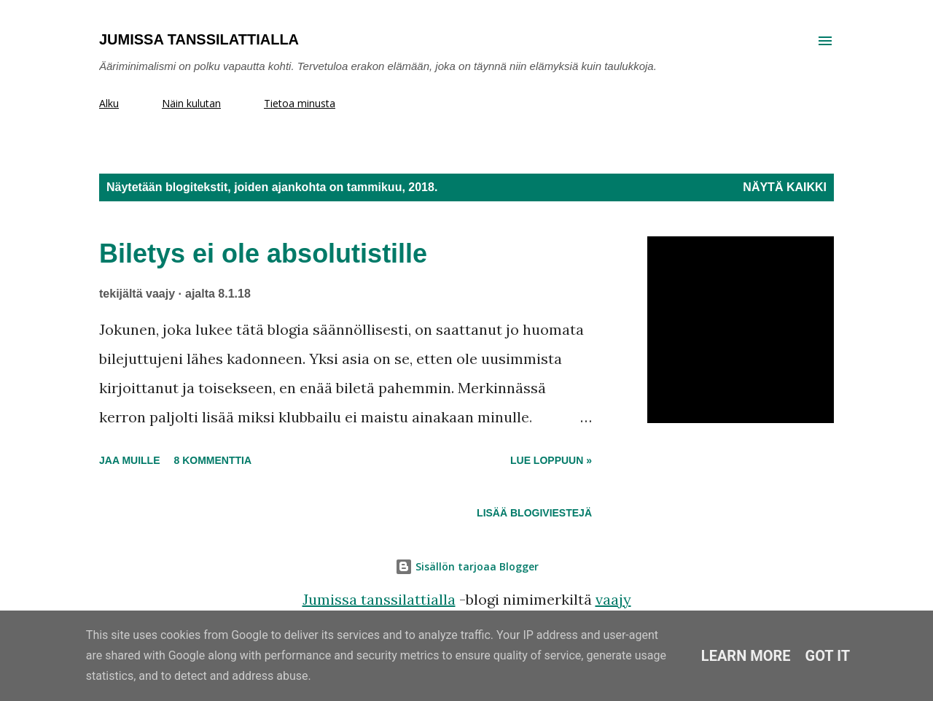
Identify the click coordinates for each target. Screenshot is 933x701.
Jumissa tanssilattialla (199, 39)
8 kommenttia (212, 460)
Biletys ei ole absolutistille (263, 253)
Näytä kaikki (785, 187)
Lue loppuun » (551, 460)
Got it (828, 656)
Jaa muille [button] (129, 460)
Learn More (746, 656)
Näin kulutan (191, 103)
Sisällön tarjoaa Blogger (467, 566)
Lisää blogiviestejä (534, 513)
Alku (109, 103)
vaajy (613, 599)
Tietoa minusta (299, 103)
